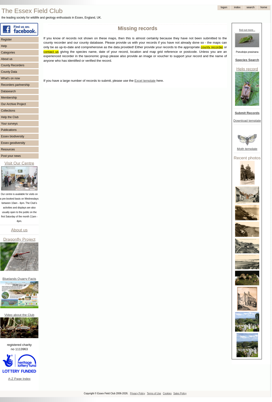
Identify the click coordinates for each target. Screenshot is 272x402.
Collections (8, 110)
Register (6, 39)
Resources (8, 149)
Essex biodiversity (12, 136)
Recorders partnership (15, 85)
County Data (9, 72)
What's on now (10, 78)
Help (4, 46)
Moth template (247, 149)
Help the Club (10, 117)
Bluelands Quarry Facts (19, 279)
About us (6, 59)
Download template (247, 120)
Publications (9, 130)
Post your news (11, 156)
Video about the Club (19, 315)
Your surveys (9, 123)
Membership (9, 97)
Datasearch (8, 91)
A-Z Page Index (19, 379)
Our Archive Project (13, 104)
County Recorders (12, 65)
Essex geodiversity (13, 143)
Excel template (144, 80)
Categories (8, 52)
